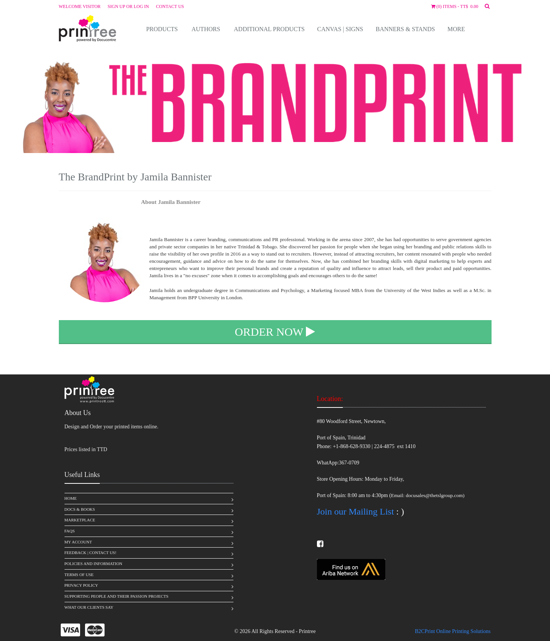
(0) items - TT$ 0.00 (454, 6)
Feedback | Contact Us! (91, 552)
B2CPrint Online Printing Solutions (453, 631)
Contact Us (170, 6)
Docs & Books (80, 509)
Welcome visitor (80, 6)
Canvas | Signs (340, 29)
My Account (78, 542)
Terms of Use (79, 574)
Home (71, 498)
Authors (206, 29)
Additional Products (269, 29)
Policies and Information (94, 563)
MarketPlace (80, 520)
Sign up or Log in (128, 6)
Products (162, 29)
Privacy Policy (81, 585)
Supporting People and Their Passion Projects (117, 596)
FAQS (70, 531)
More (456, 29)
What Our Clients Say (89, 607)
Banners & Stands (405, 29)
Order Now (275, 331)
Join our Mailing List (355, 511)
